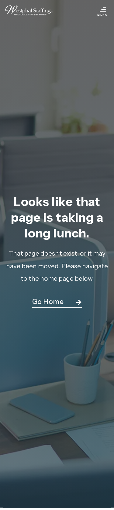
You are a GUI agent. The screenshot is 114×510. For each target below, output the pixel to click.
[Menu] (103, 9)
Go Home (48, 301)
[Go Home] (79, 302)
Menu (102, 14)
